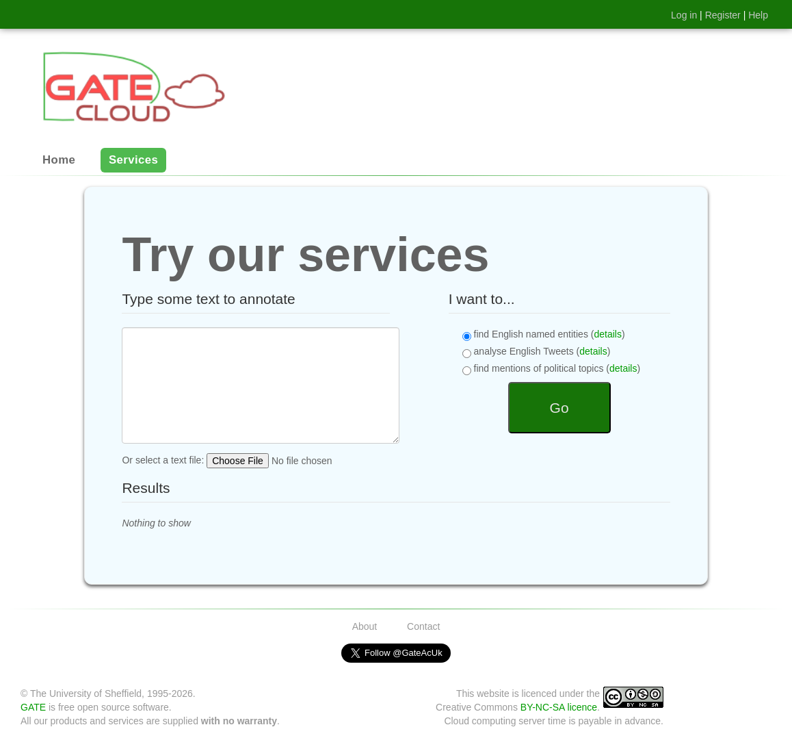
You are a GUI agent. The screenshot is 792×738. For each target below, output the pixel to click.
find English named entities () (543, 335)
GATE (33, 707)
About (365, 626)
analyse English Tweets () (536, 352)
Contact (423, 626)
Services (133, 160)
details (607, 334)
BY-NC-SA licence (558, 707)
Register (723, 15)
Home (58, 160)
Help (758, 15)
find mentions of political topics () (551, 369)
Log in (684, 15)
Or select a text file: (255, 460)
